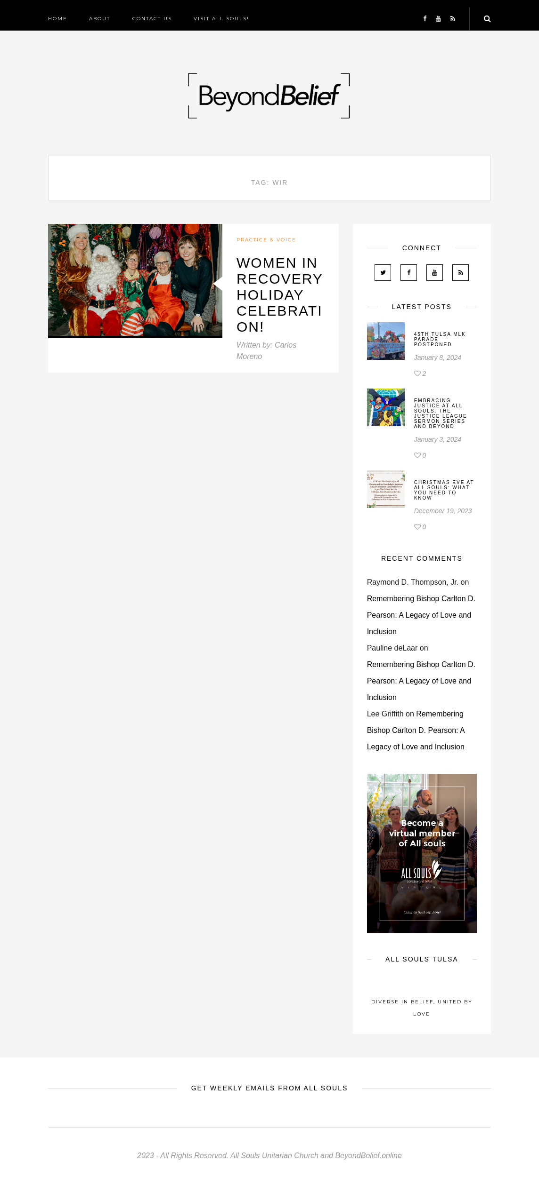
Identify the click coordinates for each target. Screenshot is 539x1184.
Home (57, 19)
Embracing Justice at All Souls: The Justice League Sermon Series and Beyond (440, 413)
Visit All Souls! (221, 19)
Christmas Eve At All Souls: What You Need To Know (444, 490)
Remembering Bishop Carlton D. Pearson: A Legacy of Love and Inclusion (421, 615)
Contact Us (152, 19)
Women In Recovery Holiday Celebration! (280, 294)
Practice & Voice (266, 240)
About (99, 19)
